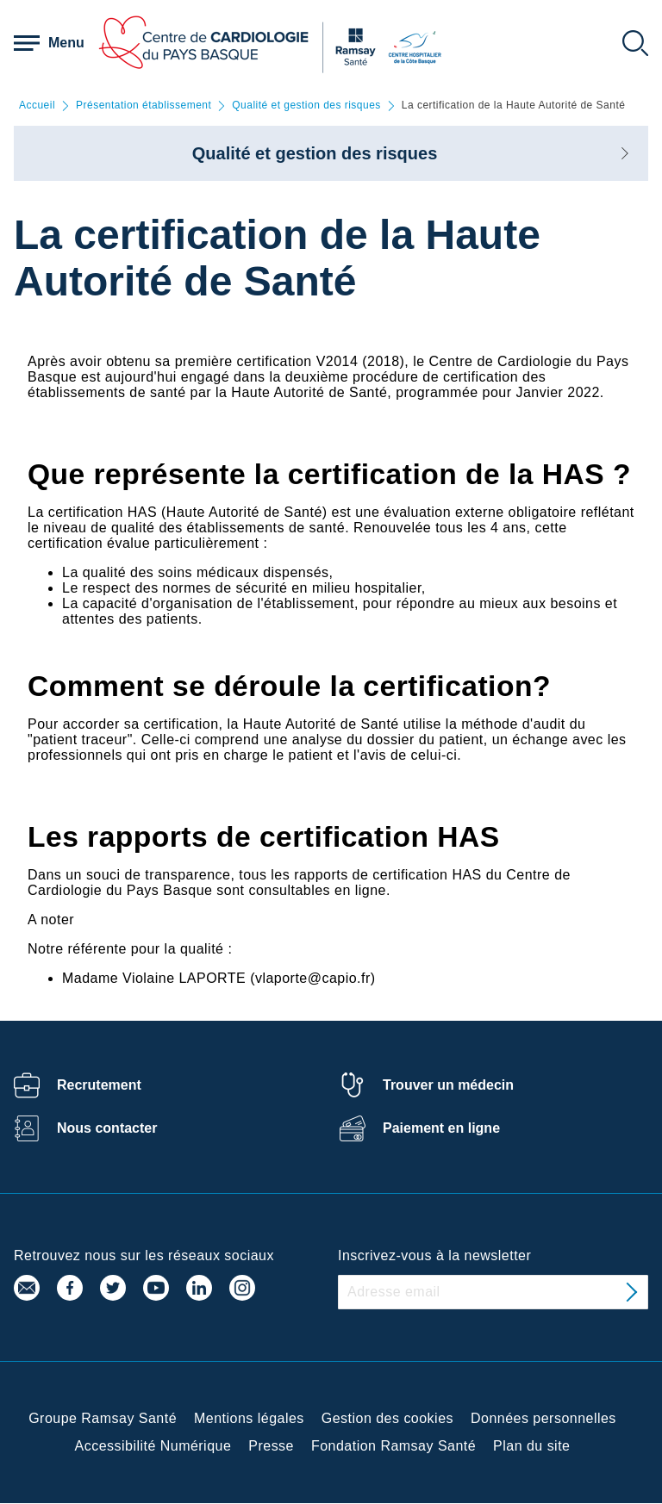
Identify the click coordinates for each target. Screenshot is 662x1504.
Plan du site (531, 1446)
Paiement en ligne (441, 1128)
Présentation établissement (143, 105)
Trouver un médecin (448, 1085)
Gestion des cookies (387, 1418)
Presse (271, 1446)
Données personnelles (543, 1418)
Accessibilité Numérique (153, 1446)
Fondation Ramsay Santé (393, 1446)
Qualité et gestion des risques (306, 105)
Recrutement (99, 1085)
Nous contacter (107, 1128)
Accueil (37, 105)
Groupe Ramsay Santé (102, 1418)
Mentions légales (249, 1418)
